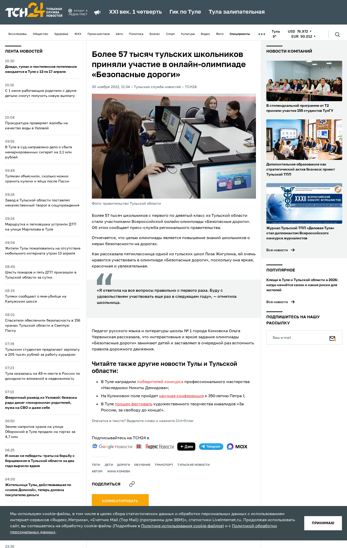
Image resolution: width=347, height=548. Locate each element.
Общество (40, 34)
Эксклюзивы (17, 34)
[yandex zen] (186, 446)
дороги (123, 465)
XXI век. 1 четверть (135, 12)
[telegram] (211, 446)
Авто (119, 34)
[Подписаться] (333, 337)
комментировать (120, 501)
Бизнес (154, 34)
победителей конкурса (160, 382)
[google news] (112, 446)
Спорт (170, 34)
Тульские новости (193, 465)
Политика (136, 34)
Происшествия (99, 34)
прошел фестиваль (133, 404)
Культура (188, 34)
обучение (142, 465)
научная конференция (181, 396)
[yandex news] (155, 446)
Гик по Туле (185, 12)
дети (109, 465)
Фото (220, 34)
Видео (205, 34)
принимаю (323, 523)
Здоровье (61, 34)
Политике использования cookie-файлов (182, 526)
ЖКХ (77, 34)
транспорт (164, 465)
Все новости (277, 250)
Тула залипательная (237, 12)
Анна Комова (118, 471)
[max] (237, 446)
